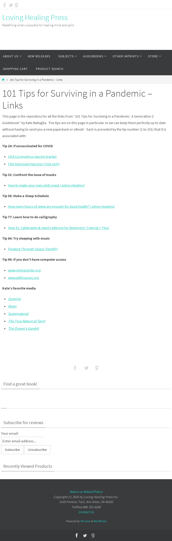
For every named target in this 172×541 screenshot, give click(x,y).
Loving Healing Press (35, 17)
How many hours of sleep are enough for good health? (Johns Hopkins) (61, 206)
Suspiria (14, 298)
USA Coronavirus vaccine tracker (32, 156)
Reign (12, 306)
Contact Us (86, 512)
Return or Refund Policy (86, 492)
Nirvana (85, 521)
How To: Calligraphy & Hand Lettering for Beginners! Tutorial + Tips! (58, 227)
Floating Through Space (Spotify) (33, 249)
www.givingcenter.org (24, 270)
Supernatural (18, 313)
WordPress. (100, 521)
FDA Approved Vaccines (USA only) (34, 164)
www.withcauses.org (23, 277)
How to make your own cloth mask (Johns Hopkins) (46, 185)
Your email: (10, 433)
